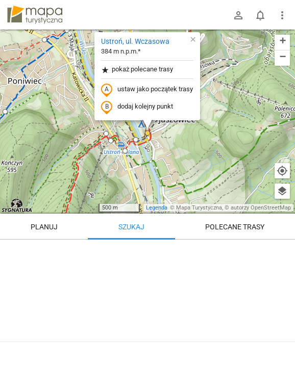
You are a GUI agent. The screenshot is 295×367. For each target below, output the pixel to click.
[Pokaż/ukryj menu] (282, 15)
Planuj (44, 227)
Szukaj (131, 227)
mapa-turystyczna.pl (34, 15)
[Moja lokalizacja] (282, 170)
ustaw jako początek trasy (147, 89)
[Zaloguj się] (238, 15)
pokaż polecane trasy (137, 69)
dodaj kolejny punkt (137, 107)
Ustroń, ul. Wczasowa (135, 41)
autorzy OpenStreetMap (261, 207)
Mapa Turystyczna (199, 207)
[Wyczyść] (282, 251)
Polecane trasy (234, 227)
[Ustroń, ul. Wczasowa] (147, 301)
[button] (110, 140)
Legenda (156, 207)
